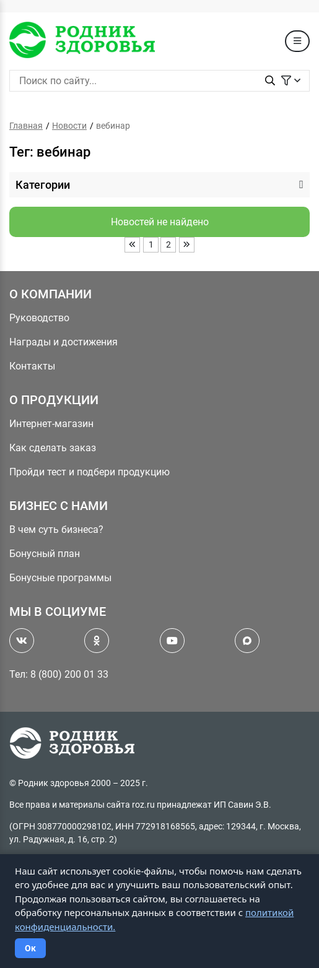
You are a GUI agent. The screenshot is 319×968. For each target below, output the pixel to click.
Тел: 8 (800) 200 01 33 (58, 674)
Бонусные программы (60, 578)
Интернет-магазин (51, 424)
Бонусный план (44, 554)
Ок (30, 948)
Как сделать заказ (52, 448)
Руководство (39, 318)
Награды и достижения (63, 342)
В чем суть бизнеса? (56, 529)
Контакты (32, 366)
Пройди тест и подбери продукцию (89, 472)
